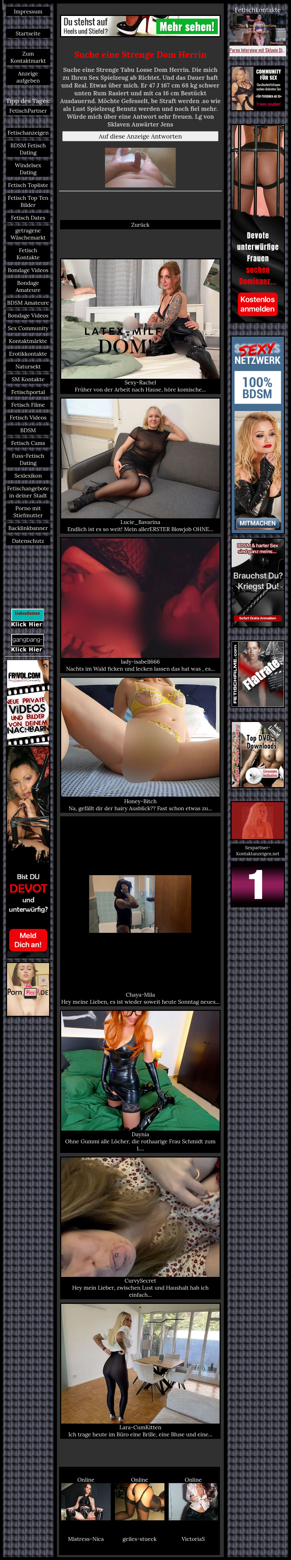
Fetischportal (28, 391)
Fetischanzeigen (27, 132)
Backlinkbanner (28, 527)
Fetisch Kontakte (28, 254)
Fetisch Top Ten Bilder (28, 201)
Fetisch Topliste (28, 184)
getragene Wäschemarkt (28, 234)
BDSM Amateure (28, 302)
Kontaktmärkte (28, 340)
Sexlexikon (28, 475)
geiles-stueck (139, 1538)
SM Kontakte (28, 379)
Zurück (140, 224)
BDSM (28, 430)
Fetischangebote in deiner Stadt (28, 492)
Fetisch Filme (28, 404)
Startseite (28, 33)
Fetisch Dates (28, 217)
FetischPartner (28, 110)
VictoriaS (193, 1538)
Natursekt (28, 366)
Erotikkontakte (28, 353)
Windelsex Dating (28, 169)
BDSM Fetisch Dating (28, 149)
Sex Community (28, 328)
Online (86, 1498)
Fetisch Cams (28, 442)
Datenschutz (28, 540)
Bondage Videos (28, 270)
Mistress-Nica (86, 1538)
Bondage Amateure (28, 286)
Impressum (28, 11)
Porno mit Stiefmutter (28, 512)
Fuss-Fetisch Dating (28, 459)
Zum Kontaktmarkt (28, 57)
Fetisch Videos (28, 417)
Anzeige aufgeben (28, 77)
